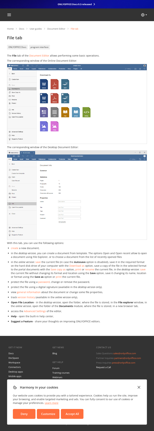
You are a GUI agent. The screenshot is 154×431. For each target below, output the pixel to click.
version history (26, 297)
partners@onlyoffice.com (127, 358)
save (38, 262)
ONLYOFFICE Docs (17, 47)
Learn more (51, 403)
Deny (24, 414)
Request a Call (103, 367)
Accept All (72, 414)
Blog (54, 353)
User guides (36, 28)
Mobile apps (14, 376)
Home (10, 28)
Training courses (61, 372)
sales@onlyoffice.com (124, 353)
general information (29, 292)
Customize (48, 414)
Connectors (14, 367)
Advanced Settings (35, 311)
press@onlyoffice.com (123, 362)
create (14, 248)
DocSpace (13, 357)
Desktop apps (15, 371)
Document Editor (56, 28)
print (78, 269)
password (44, 282)
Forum (55, 368)
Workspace (14, 362)
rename (89, 269)
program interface (40, 47)
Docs (21, 28)
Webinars (57, 377)
